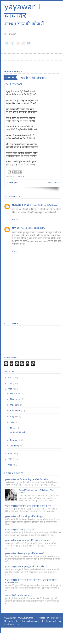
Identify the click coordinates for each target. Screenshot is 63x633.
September (15, 410)
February (14, 440)
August (13, 416)
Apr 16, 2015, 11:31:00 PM (33, 228)
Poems (18, 71)
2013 (10, 459)
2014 (10, 453)
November (15, 399)
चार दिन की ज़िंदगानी (17, 432)
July (12, 422)
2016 (10, 383)
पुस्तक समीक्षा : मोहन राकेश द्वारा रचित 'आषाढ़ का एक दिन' (27, 540)
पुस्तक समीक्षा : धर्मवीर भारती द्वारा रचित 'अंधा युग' (24, 516)
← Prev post (12, 182)
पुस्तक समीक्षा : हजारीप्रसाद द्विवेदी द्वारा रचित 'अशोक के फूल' (28, 506)
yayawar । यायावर (22, 10)
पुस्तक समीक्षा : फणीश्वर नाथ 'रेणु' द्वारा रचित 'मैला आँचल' (27, 479)
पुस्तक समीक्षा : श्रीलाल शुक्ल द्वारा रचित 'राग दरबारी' (24, 553)
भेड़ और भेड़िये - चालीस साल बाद (18, 595)
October (14, 405)
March (13, 428)
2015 (10, 389)
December (15, 393)
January (14, 446)
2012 (10, 465)
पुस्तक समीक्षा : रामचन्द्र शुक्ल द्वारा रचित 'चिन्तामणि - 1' (26, 566)
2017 (10, 377)
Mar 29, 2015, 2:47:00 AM (45, 205)
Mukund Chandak (22, 205)
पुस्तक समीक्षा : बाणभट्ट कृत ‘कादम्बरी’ (19, 529)
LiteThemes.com (12, 624)
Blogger (55, 618)
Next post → (54, 182)
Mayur (16, 228)
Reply (14, 219)
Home (8, 71)
